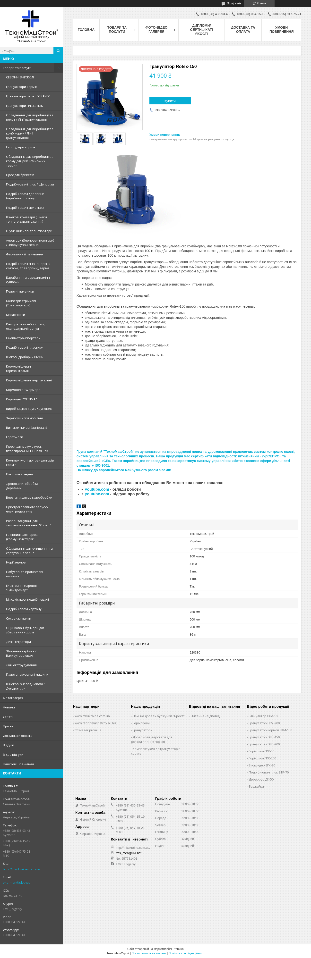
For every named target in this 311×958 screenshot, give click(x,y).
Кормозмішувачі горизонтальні (19, 368)
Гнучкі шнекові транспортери (29, 231)
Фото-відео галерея (156, 29)
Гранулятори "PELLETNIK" (25, 105)
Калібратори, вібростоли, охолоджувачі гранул (25, 326)
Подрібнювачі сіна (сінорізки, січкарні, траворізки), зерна (28, 265)
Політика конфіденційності (187, 953)
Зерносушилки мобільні (24, 418)
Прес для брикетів (20, 175)
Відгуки (8, 745)
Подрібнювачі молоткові (25, 207)
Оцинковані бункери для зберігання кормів (25, 630)
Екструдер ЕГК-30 (262, 765)
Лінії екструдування (21, 665)
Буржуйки (256, 786)
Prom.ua (178, 949)
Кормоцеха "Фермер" (23, 389)
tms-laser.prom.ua (88, 730)
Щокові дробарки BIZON (24, 357)
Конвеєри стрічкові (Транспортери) (21, 303)
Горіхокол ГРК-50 (261, 751)
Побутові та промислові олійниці (24, 574)
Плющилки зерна (19, 474)
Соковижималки (18, 618)
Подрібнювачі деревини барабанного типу (25, 196)
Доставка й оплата (17, 735)
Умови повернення (281, 29)
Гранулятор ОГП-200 (264, 744)
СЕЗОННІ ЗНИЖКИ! (20, 77)
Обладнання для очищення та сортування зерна (29, 550)
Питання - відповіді (205, 716)
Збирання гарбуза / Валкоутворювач (21, 653)
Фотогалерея (13, 698)
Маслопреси (15, 314)
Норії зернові (16, 562)
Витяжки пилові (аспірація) (26, 427)
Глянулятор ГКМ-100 (264, 716)
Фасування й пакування (24, 254)
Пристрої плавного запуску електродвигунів (27, 509)
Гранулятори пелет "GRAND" (28, 96)
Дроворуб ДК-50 (261, 779)
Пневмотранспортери (23, 338)
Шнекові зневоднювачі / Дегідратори (25, 686)
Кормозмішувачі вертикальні (29, 380)
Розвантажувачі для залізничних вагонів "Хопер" (28, 523)
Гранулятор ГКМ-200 (264, 723)
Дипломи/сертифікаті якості (201, 30)
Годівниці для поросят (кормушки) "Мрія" (23, 536)
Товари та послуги (17, 68)
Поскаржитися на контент (148, 953)
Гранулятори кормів (21, 86)
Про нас (9, 726)
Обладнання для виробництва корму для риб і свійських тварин (29, 161)
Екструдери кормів (20, 147)
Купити (170, 101)
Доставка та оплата (243, 29)
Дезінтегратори (18, 641)
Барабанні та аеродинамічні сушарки (28, 279)
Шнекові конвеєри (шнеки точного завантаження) (26, 219)
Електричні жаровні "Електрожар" (21, 587)
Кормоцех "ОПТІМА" (21, 399)
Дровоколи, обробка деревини (22, 485)
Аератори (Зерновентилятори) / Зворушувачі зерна (30, 242)
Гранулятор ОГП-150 (264, 737)
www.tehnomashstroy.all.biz (95, 723)
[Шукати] (58, 50)
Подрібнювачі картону (24, 609)
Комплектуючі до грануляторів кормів (30, 462)
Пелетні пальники (20, 291)
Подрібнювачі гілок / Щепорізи (30, 184)
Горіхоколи (14, 437)
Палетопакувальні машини (27, 674)
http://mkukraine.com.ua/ (21, 869)
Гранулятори (143, 730)
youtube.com (97, 489)
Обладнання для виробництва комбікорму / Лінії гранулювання (29, 133)
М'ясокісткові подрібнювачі (27, 599)
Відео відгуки (13, 754)
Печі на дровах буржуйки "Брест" (159, 716)
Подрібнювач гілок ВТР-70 (269, 772)
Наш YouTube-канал (18, 764)
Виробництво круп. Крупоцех (29, 408)
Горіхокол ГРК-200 (262, 758)
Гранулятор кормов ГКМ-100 (270, 730)
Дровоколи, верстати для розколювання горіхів (151, 739)
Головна (86, 30)
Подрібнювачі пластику (24, 347)
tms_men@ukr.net (16, 882)
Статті (8, 716)
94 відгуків (234, 3)
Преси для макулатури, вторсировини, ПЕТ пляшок (27, 448)
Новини (9, 707)
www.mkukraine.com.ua (92, 716)
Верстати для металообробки (29, 497)
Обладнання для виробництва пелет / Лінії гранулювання (29, 117)
